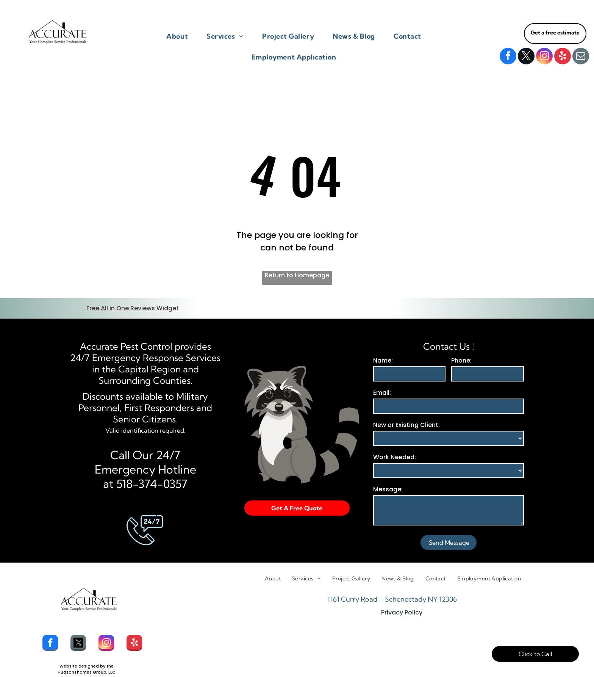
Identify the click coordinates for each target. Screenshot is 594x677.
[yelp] (562, 57)
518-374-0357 (152, 474)
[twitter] (526, 57)
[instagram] (544, 57)
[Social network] (78, 635)
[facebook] (508, 57)
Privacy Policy (401, 603)
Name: (383, 351)
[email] (580, 57)
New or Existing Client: (406, 415)
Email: (382, 383)
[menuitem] (180, 36)
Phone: (461, 351)
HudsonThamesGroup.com (86, 669)
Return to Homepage (297, 275)
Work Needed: (394, 448)
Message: (388, 480)
